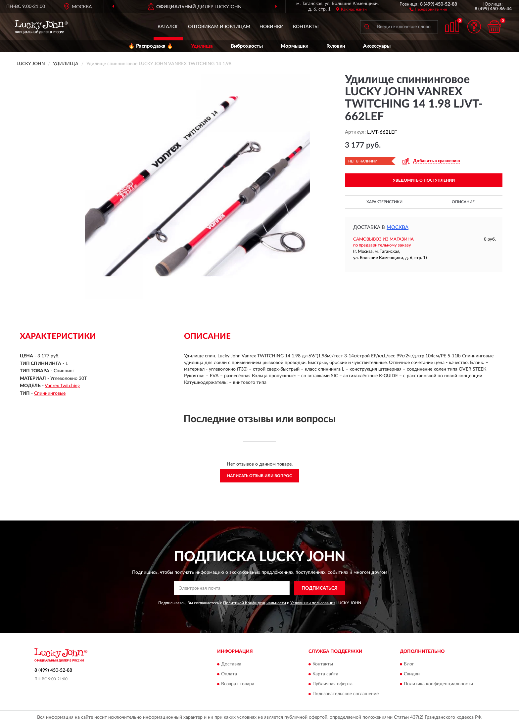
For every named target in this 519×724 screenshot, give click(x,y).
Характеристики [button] (384, 202)
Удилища (202, 46)
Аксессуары (377, 46)
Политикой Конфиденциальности (254, 603)
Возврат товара (237, 684)
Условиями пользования (312, 603)
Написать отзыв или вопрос (259, 476)
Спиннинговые (50, 393)
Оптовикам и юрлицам (219, 26)
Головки (335, 46)
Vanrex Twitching (62, 386)
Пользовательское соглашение (345, 694)
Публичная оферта (332, 684)
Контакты (306, 26)
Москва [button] (397, 227)
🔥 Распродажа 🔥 (150, 46)
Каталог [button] (168, 26)
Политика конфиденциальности (438, 684)
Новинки (272, 26)
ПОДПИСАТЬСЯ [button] (320, 588)
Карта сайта (325, 674)
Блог (409, 664)
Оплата (229, 674)
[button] (428, 9)
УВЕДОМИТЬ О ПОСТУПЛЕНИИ (424, 180)
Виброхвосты (247, 46)
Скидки (412, 674)
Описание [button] (463, 202)
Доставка (231, 664)
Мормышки (294, 46)
